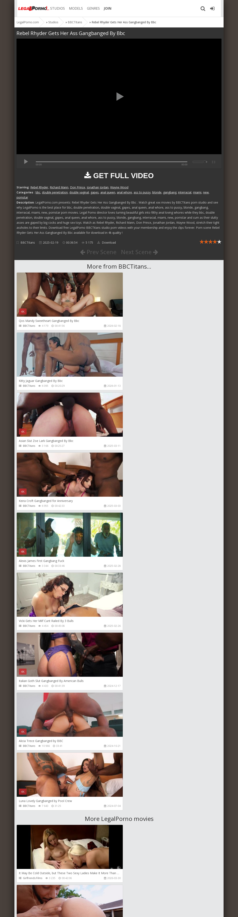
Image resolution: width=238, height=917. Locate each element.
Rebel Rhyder (39, 187)
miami (197, 192)
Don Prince (77, 187)
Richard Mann (59, 187)
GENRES (91, 8)
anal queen (107, 192)
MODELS (74, 8)
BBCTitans (27, 242)
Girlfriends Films (32, 638)
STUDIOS (55, 8)
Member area (46, 897)
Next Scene (140, 252)
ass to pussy (142, 192)
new (206, 192)
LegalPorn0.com (47, 909)
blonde (156, 192)
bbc (38, 192)
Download (106, 242)
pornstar (22, 197)
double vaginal (79, 192)
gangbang (170, 192)
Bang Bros (133, 638)
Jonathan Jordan (98, 187)
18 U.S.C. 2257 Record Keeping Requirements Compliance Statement (149, 909)
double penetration (55, 192)
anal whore (124, 192)
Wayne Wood (119, 187)
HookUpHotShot (33, 698)
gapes (95, 192)
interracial (184, 192)
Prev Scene (98, 252)
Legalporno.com (31, 8)
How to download (76, 897)
